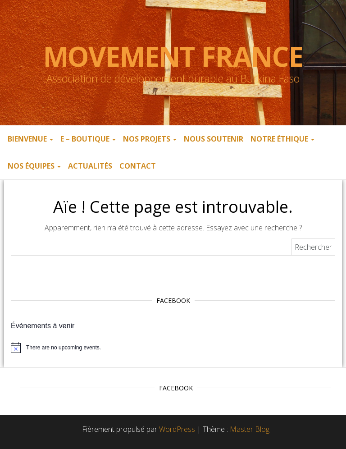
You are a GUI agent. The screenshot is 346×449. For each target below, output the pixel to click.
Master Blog (249, 429)
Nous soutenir (213, 139)
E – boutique (88, 139)
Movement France (173, 56)
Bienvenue (30, 139)
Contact (137, 166)
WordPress (177, 429)
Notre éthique (282, 139)
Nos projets (150, 139)
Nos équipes (34, 166)
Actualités (90, 166)
